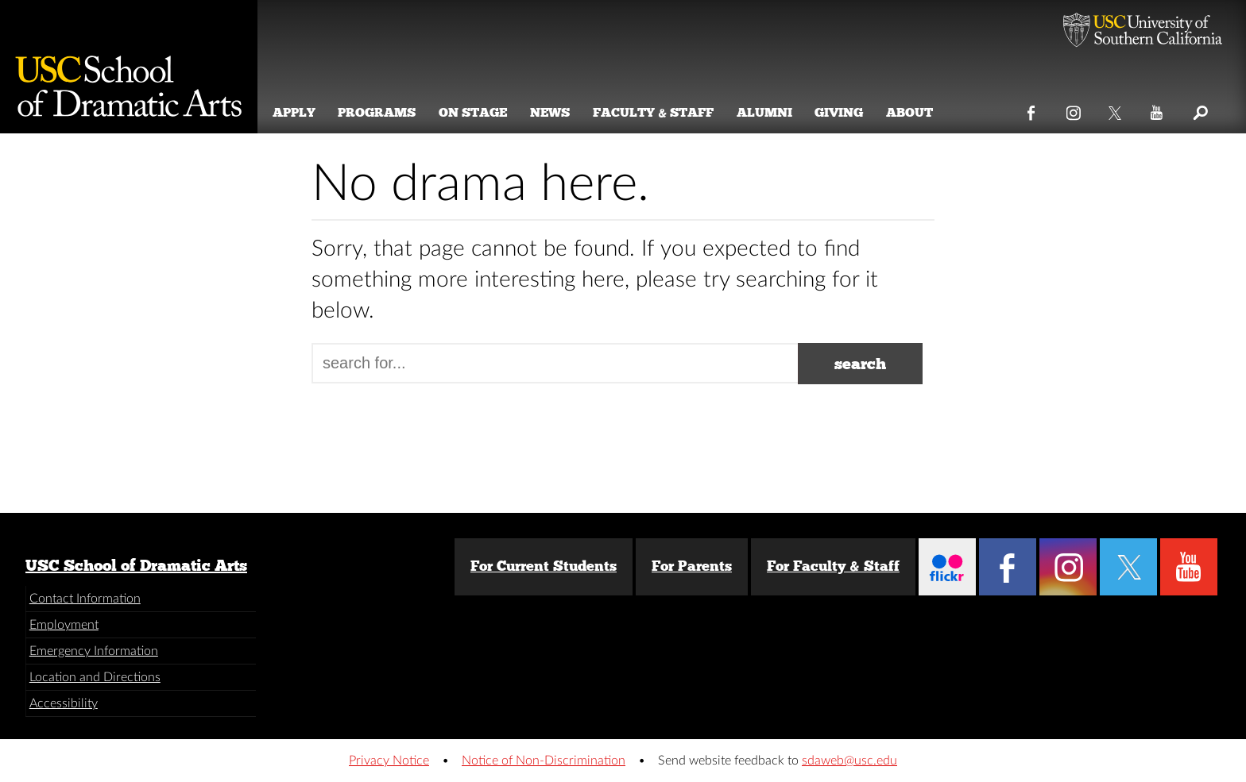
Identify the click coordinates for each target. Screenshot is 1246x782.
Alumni (767, 112)
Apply (296, 112)
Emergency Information (93, 651)
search (860, 363)
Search (1199, 109)
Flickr (947, 566)
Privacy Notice (389, 760)
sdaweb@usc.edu (849, 760)
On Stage (476, 112)
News (553, 112)
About (912, 112)
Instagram (1074, 109)
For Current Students (543, 566)
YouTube (1157, 109)
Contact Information (85, 598)
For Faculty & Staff (833, 566)
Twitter (1116, 109)
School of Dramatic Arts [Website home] (128, 66)
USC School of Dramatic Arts (136, 565)
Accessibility (63, 703)
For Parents (692, 566)
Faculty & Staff (656, 112)
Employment (64, 624)
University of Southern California (1142, 32)
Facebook (1032, 109)
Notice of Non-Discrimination (543, 760)
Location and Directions (95, 677)
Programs (380, 112)
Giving (842, 112)
